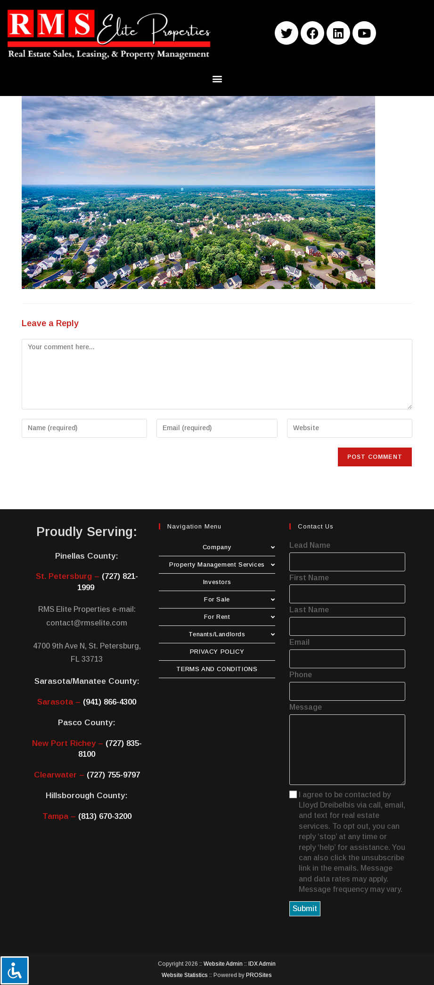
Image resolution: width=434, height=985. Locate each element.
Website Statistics (185, 975)
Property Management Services (222, 564)
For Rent (239, 616)
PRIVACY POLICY (217, 651)
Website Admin (223, 964)
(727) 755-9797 (113, 774)
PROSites (259, 975)
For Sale (239, 599)
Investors (217, 581)
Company (239, 547)
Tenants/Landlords (231, 634)
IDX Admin (262, 964)
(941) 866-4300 (109, 701)
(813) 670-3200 (104, 816)
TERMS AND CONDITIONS (216, 669)
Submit (305, 909)
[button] (217, 79)
